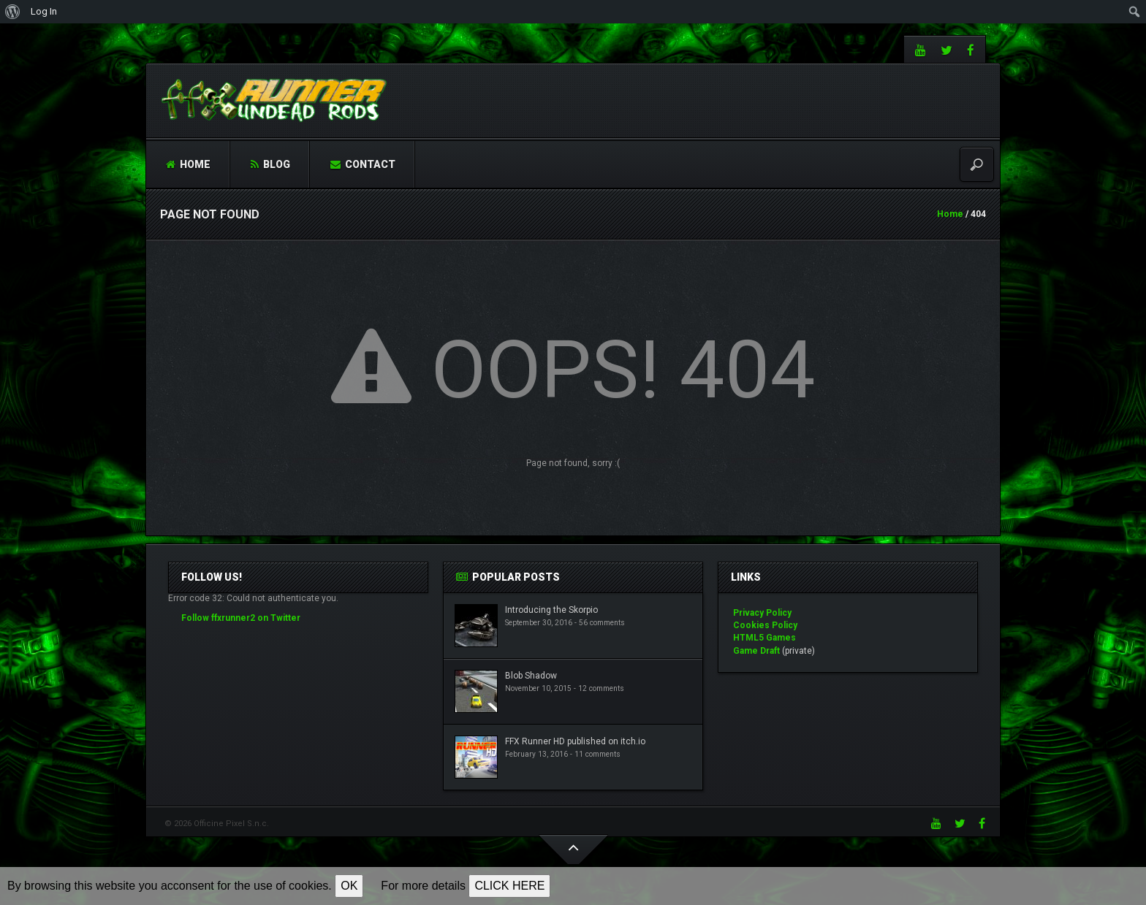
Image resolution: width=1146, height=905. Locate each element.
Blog (270, 164)
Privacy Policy (762, 613)
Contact (362, 164)
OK (349, 885)
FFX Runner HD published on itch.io (575, 741)
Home (188, 164)
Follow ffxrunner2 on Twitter (240, 618)
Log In (44, 11)
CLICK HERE (509, 885)
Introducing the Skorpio (551, 610)
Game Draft (756, 651)
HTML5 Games (764, 638)
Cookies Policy (765, 625)
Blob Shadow (531, 676)
